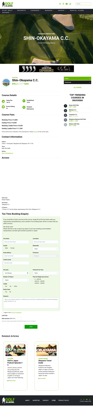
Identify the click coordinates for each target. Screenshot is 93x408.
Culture (10, 358)
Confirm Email (7, 259)
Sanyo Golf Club (74, 105)
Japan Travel (43, 358)
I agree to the (12, 312)
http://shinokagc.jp (7, 153)
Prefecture (36, 252)
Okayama (15, 77)
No (10, 286)
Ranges (48, 10)
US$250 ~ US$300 (39, 283)
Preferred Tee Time (38, 270)
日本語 (54, 400)
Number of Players (8, 277)
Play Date (5, 270)
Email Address (7, 252)
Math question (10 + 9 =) (8, 318)
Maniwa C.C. (73, 110)
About (27, 400)
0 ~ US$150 (38, 279)
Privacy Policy (64, 400)
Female (12, 248)
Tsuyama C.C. (73, 114)
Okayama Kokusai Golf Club (77, 119)
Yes (6, 286)
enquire (36, 131)
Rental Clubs (77, 10)
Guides (5, 12)
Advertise (36, 400)
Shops (61, 10)
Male (6, 248)
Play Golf (7, 10)
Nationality (36, 245)
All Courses (77, 87)
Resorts (21, 10)
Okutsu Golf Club (74, 124)
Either (15, 286)
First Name (6, 238)
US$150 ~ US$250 (39, 281)
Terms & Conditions (16, 312)
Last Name (36, 238)
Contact (46, 400)
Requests (5, 296)
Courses (35, 10)
